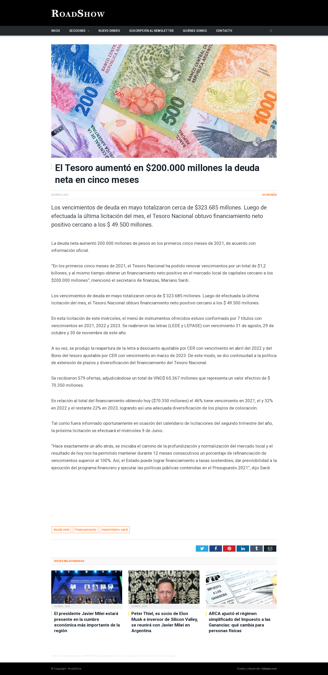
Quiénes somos (195, 30)
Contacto (224, 30)
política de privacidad (125, 656)
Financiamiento (85, 530)
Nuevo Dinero (109, 30)
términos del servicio (151, 656)
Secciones (77, 30)
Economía (269, 194)
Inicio (55, 30)
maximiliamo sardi (114, 530)
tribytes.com (269, 668)
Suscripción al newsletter (151, 30)
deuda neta (61, 530)
